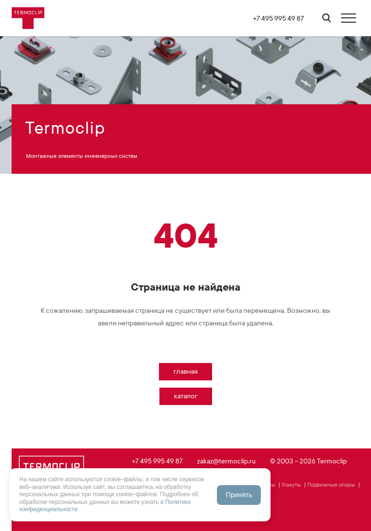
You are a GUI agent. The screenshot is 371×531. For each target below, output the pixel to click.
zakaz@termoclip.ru (226, 461)
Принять (239, 495)
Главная (185, 371)
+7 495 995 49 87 (278, 18)
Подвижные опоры (331, 484)
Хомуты (291, 484)
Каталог (186, 396)
